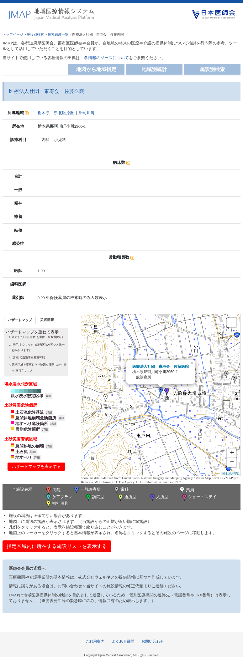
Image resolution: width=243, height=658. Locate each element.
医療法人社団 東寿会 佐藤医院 (160, 366)
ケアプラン (58, 497)
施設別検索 (35, 34)
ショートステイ (199, 497)
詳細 (48, 395)
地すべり (23, 457)
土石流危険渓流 (29, 412)
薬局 (186, 490)
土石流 (21, 451)
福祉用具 (56, 504)
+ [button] (232, 453)
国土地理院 (230, 473)
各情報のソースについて (106, 57)
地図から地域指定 (96, 69)
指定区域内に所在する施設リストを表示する (57, 546)
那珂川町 (86, 112)
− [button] (232, 462)
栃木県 (44, 112)
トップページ (13, 34)
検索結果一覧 (58, 34)
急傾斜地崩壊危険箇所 (35, 418)
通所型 (126, 497)
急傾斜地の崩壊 (29, 446)
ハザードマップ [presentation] (20, 320)
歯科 (121, 490)
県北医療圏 (64, 112)
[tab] (20, 320)
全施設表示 (22, 489)
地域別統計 (154, 69)
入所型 (158, 497)
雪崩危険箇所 (27, 429)
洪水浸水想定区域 (27, 395)
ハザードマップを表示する (36, 466)
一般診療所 (87, 490)
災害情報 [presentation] (47, 319)
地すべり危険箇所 (31, 423)
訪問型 (94, 497)
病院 (53, 490)
